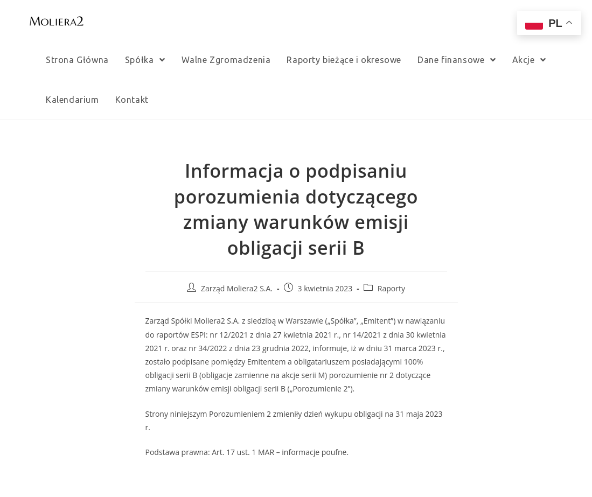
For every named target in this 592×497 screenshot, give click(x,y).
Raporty (391, 288)
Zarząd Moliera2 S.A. (237, 288)
